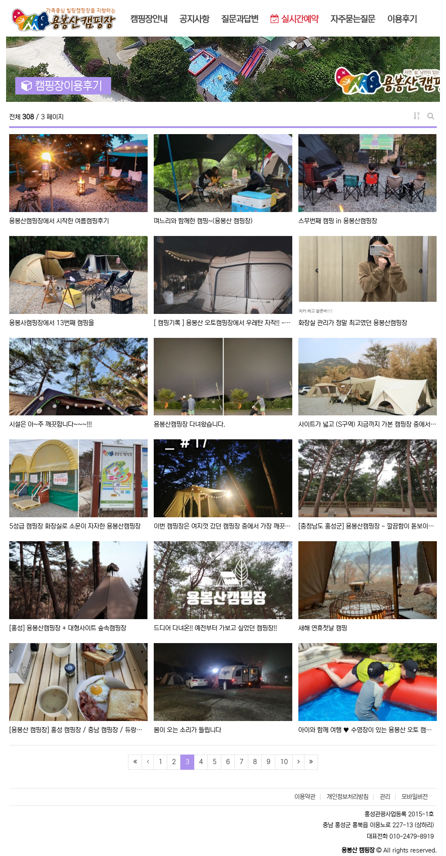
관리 (385, 796)
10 (284, 761)
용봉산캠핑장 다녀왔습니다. (189, 424)
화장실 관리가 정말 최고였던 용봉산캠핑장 (352, 323)
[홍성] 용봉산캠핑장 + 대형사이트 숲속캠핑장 (67, 628)
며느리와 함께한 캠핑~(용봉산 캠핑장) (203, 221)
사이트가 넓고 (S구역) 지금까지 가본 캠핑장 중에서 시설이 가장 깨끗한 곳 (367, 424)
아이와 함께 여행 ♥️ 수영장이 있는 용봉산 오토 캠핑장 (367, 730)
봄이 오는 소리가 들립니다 (187, 730)
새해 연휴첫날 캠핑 (322, 628)
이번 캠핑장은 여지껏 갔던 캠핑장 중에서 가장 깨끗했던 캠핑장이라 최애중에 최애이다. (223, 526)
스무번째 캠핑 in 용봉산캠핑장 (337, 221)
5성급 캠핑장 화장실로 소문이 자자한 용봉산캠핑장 (75, 526)
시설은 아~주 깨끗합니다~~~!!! (50, 424)
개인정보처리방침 (347, 796)
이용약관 (304, 796)
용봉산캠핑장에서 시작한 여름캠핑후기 (59, 221)
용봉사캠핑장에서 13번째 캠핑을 (51, 323)
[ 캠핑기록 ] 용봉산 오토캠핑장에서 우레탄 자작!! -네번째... (223, 323)
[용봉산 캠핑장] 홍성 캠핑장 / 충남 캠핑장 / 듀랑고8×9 (78, 730)
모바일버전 (415, 796)
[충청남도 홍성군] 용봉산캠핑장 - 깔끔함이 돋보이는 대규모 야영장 (367, 526)
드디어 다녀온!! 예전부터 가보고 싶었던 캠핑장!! (215, 628)
